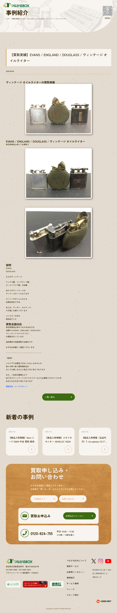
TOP (7, 19)
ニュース (71, 589)
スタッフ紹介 (73, 594)
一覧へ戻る (50, 396)
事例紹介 (71, 577)
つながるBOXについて (76, 560)
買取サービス (73, 566)
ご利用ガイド (39, 498)
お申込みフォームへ (75, 515)
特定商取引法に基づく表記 (101, 570)
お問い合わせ (68, 498)
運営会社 (95, 577)
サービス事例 (73, 583)
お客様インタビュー (76, 571)
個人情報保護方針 (98, 573)
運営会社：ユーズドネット (16, 386)
